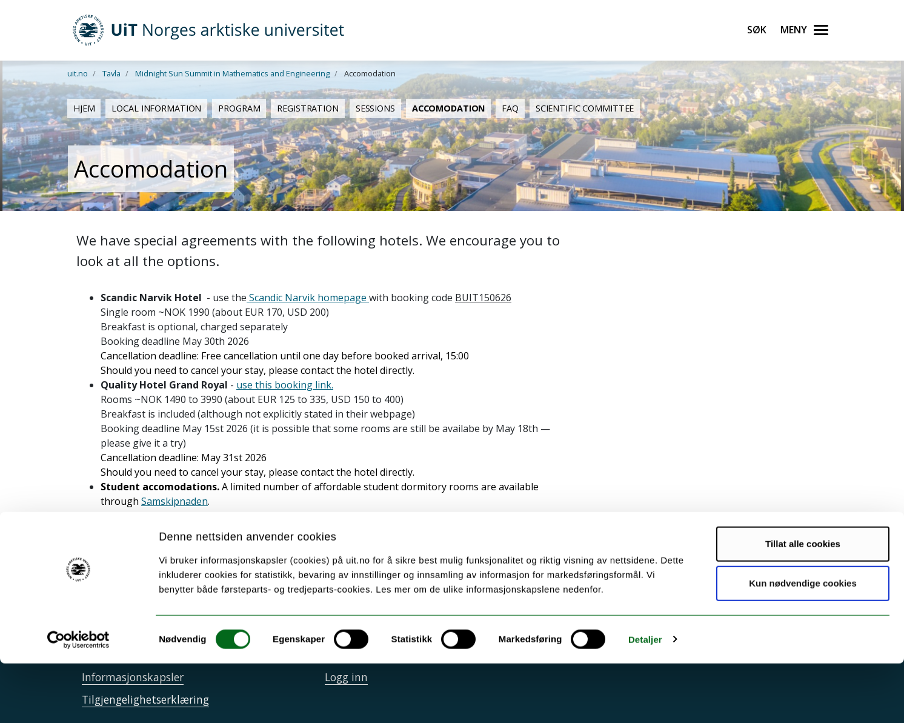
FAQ (510, 108)
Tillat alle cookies (802, 603)
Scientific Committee (585, 108)
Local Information (156, 108)
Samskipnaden (174, 501)
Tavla (111, 73)
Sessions (375, 108)
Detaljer (645, 699)
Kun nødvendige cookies (803, 643)
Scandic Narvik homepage (308, 297)
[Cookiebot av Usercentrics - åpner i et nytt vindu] (78, 699)
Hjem (84, 108)
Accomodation (448, 108)
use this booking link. (284, 384)
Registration (307, 108)
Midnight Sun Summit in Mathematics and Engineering (232, 73)
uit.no (77, 73)
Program (239, 108)
